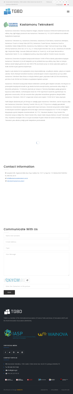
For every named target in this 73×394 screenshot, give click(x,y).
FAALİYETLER (65, 390)
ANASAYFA (44, 390)
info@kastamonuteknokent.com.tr (17, 178)
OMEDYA (20, 390)
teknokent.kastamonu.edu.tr (15, 181)
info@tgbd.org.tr (12, 370)
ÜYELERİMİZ (54, 390)
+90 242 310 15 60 (13, 367)
